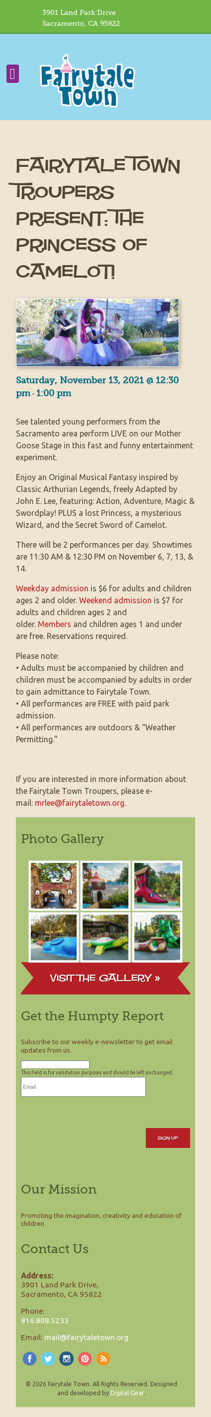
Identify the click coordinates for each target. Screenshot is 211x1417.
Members (54, 624)
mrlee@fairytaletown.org (79, 802)
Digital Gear (127, 1392)
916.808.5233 (45, 1320)
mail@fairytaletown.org (86, 1337)
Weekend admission (115, 600)
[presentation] (96, 1116)
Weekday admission (52, 588)
